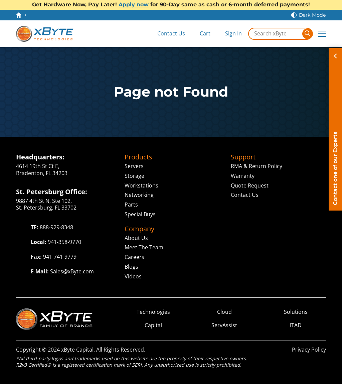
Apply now (134, 4)
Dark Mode (312, 15)
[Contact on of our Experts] (335, 129)
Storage (134, 175)
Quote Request (250, 185)
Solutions (296, 311)
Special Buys (140, 214)
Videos (133, 276)
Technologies (153, 311)
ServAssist (224, 325)
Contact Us (245, 195)
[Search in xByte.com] (275, 33)
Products (138, 157)
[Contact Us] (166, 34)
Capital (153, 325)
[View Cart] (200, 34)
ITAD (296, 325)
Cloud (224, 311)
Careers (134, 257)
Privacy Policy (309, 349)
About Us (136, 238)
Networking (139, 195)
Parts (131, 204)
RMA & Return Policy (256, 166)
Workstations (141, 185)
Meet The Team (144, 247)
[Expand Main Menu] (322, 34)
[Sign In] (229, 34)
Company (139, 229)
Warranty (242, 175)
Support (243, 157)
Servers (134, 166)
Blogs (131, 266)
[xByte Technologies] (44, 34)
